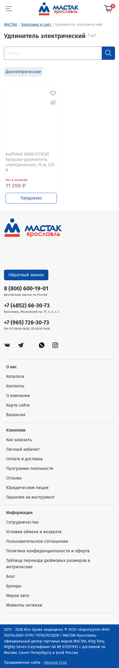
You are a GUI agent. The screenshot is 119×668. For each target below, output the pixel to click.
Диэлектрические (23, 71)
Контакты (15, 386)
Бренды (14, 585)
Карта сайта (18, 405)
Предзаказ (31, 198)
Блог (10, 576)
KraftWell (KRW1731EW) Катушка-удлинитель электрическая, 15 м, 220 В (30, 162)
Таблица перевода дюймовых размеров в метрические (48, 563)
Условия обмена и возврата (34, 531)
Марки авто (17, 595)
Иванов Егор (55, 662)
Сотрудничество (22, 522)
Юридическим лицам (27, 487)
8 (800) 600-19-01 (26, 288)
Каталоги (15, 376)
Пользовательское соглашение (37, 541)
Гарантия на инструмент (30, 497)
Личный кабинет (23, 449)
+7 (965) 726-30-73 (26, 322)
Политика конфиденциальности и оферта (48, 550)
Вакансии (16, 414)
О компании (18, 395)
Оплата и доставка (24, 458)
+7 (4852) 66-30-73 (27, 305)
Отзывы (14, 478)
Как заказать (19, 439)
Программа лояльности (29, 468)
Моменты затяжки (24, 605)
